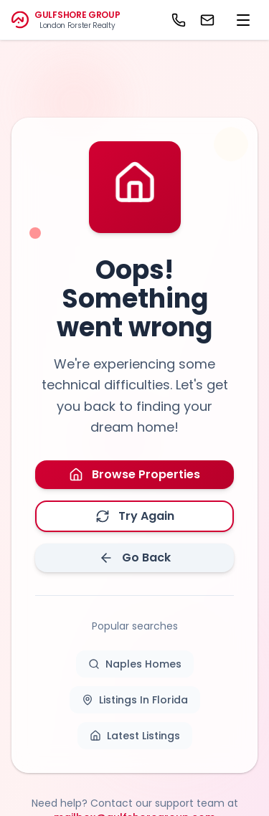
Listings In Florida (135, 700)
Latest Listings (135, 736)
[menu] (243, 20)
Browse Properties (134, 474)
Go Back (135, 557)
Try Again (134, 516)
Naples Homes (134, 664)
